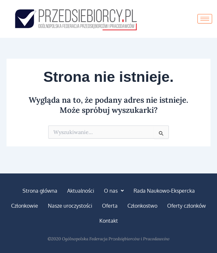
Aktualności (80, 190)
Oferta (110, 205)
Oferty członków (186, 205)
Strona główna (39, 190)
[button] (114, 190)
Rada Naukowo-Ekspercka (164, 190)
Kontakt (108, 220)
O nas (114, 190)
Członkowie (24, 205)
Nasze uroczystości (70, 205)
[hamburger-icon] (204, 18)
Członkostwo (142, 205)
